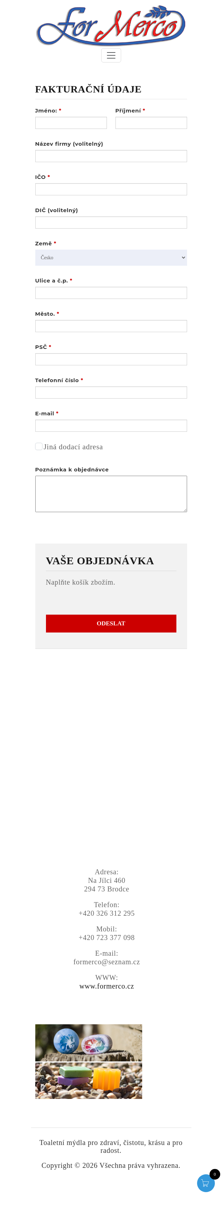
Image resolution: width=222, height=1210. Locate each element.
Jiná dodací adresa (73, 446)
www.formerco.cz (106, 986)
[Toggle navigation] (111, 55)
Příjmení (130, 110)
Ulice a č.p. (54, 280)
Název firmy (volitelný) (69, 143)
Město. (47, 313)
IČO (42, 177)
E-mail (47, 413)
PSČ (43, 347)
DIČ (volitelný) (56, 210)
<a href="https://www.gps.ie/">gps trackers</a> (107, 804)
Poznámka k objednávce (72, 469)
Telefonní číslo (59, 380)
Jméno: (48, 110)
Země (46, 243)
